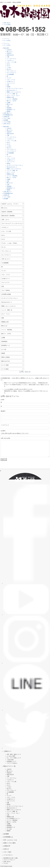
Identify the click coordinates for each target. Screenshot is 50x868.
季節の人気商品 (5, 357)
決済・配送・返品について (14, 754)
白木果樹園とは (8, 837)
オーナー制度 (5, 365)
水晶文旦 (9, 53)
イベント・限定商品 (12, 99)
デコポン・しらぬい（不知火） (9, 243)
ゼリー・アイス (11, 172)
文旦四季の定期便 (6, 294)
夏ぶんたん (10, 51)
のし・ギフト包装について (14, 758)
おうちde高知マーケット (13, 818)
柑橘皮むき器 (10, 97)
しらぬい (9, 67)
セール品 (3, 349)
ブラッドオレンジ (11, 71)
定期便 (8, 86)
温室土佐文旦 (10, 55)
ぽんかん (9, 69)
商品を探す (6, 48)
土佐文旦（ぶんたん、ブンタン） (10, 203)
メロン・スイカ (11, 79)
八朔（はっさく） (6, 259)
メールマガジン (8, 855)
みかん (8, 64)
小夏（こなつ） (5, 219)
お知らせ (6, 849)
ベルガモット (10, 60)
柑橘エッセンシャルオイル (14, 92)
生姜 (8, 85)
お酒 (8, 106)
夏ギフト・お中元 (11, 100)
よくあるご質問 (11, 756)
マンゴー (9, 78)
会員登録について (11, 761)
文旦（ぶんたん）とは (10, 840)
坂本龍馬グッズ (11, 109)
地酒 (2, 318)
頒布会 (8, 163)
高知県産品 (4, 341)
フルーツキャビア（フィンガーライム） (12, 223)
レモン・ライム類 (11, 62)
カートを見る (6, 40)
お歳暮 (8, 102)
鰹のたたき (10, 104)
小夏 (8, 56)
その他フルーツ (11, 81)
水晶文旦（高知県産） (7, 211)
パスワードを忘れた (12, 763)
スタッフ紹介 (6, 118)
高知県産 (9, 107)
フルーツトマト (11, 83)
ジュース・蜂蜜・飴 (12, 93)
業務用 (8, 111)
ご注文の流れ (10, 759)
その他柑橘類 (10, 74)
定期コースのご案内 (9, 843)
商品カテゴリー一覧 (9, 766)
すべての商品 (5, 369)
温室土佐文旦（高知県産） (8, 215)
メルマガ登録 (6, 24)
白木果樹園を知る (8, 114)
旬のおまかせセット (12, 90)
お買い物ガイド (7, 113)
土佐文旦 (9, 49)
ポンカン (3, 247)
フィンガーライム (11, 58)
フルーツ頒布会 (5, 290)
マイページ (6, 38)
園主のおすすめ (5, 361)
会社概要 (5, 120)
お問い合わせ (6, 22)
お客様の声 (6, 116)
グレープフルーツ (11, 72)
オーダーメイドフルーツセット (15, 88)
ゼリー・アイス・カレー (13, 95)
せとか (8, 65)
